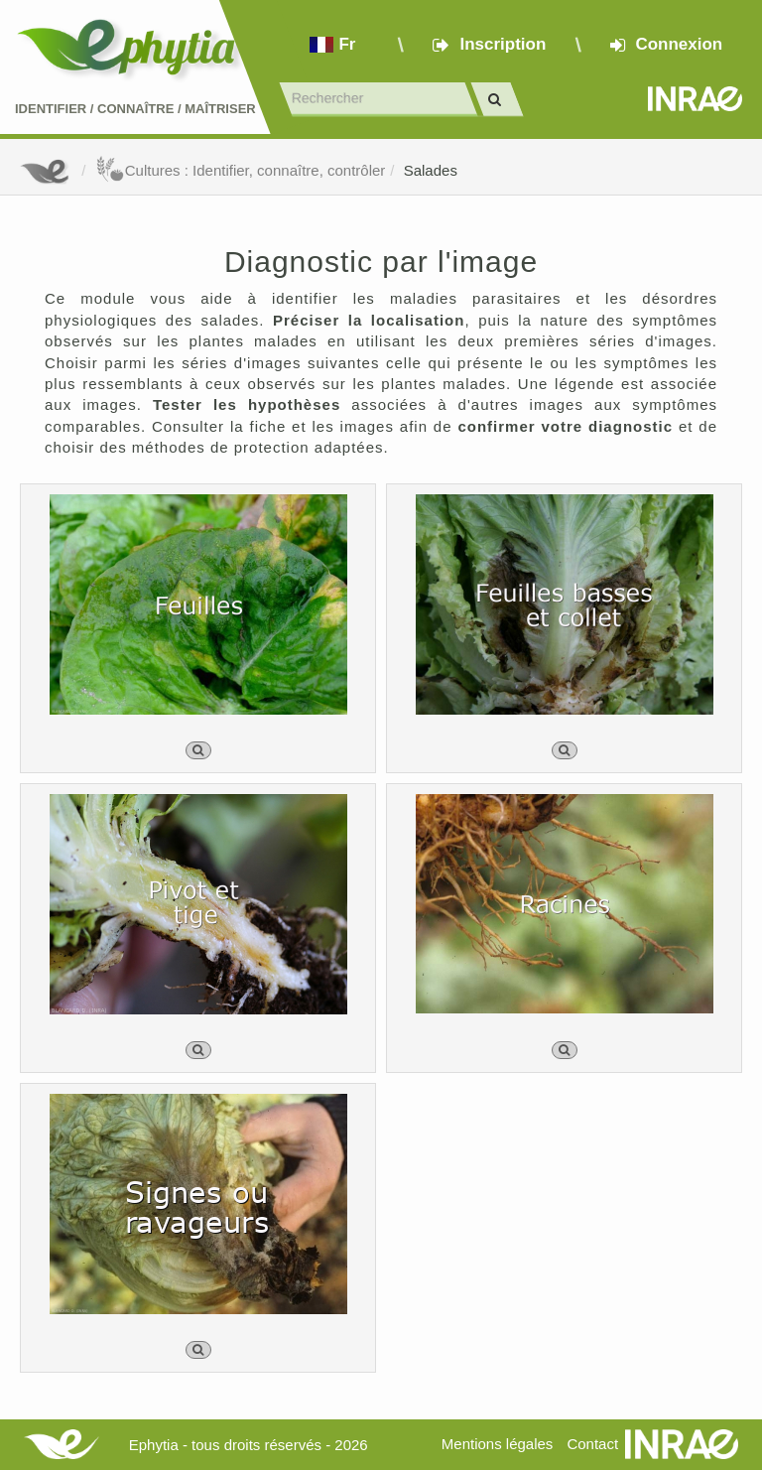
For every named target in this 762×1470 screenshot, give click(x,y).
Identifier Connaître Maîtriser (135, 108)
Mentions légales (498, 1443)
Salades (430, 170)
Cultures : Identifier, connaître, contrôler (240, 170)
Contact (592, 1443)
